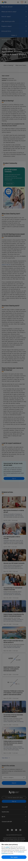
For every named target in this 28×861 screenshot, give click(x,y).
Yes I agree (14, 857)
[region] (14, 851)
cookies (7, 847)
